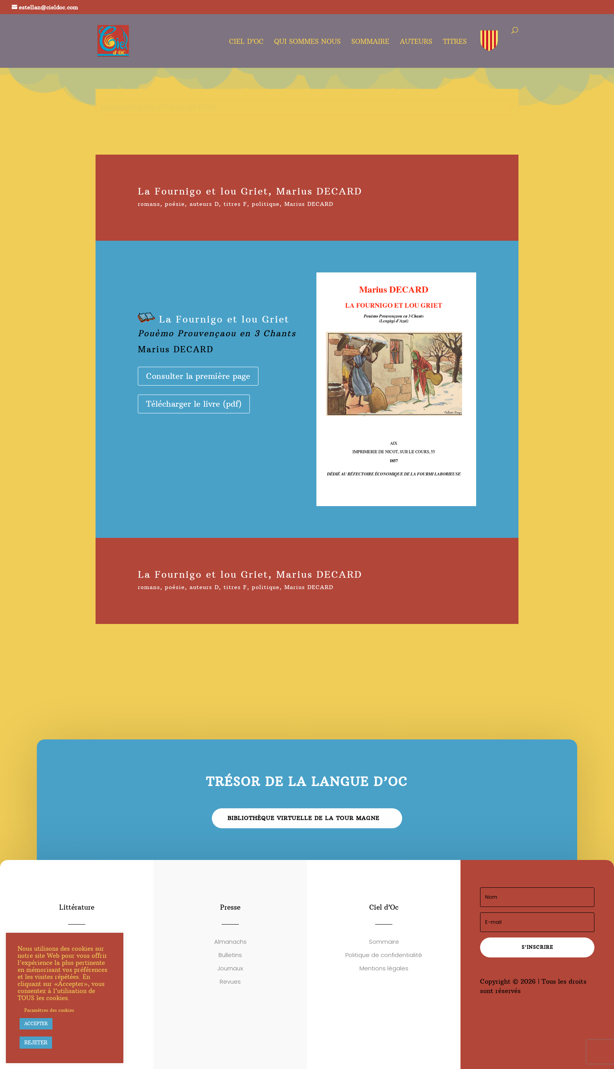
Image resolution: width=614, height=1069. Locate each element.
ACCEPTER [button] (36, 1023)
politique (266, 203)
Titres (455, 42)
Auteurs (416, 42)
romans (149, 203)
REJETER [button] (35, 1042)
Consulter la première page (198, 376)
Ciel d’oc (246, 42)
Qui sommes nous (307, 42)
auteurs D (204, 203)
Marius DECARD (308, 203)
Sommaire (370, 42)
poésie (175, 203)
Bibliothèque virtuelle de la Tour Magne (303, 818)
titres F (235, 203)
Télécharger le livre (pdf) (194, 404)
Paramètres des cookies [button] (49, 1010)
